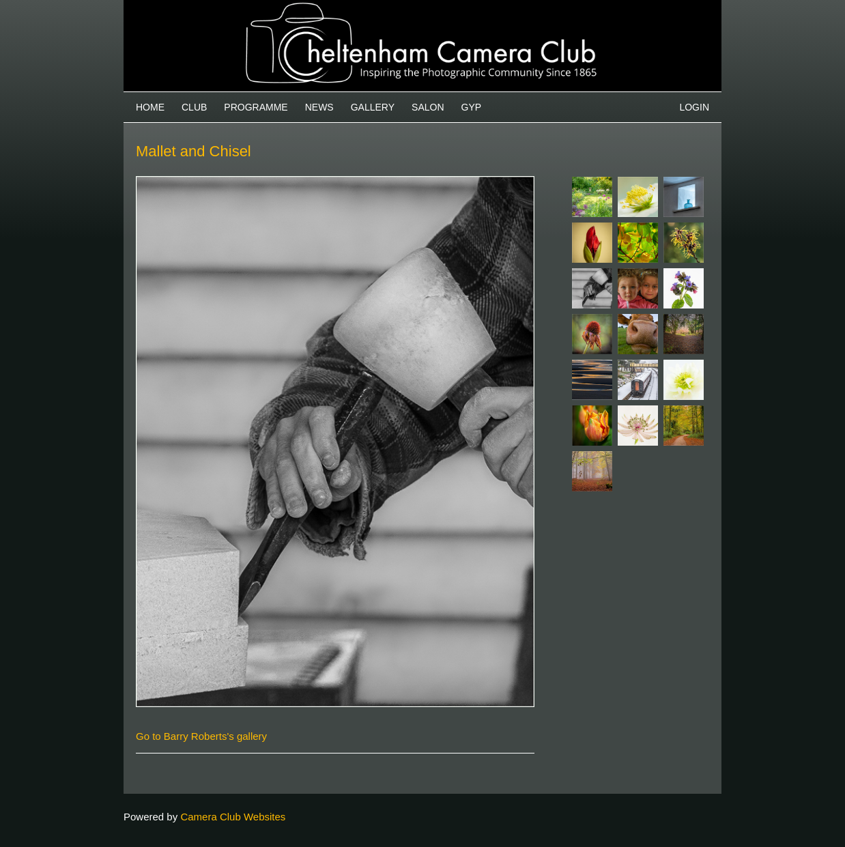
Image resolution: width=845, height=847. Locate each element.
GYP (471, 107)
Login (694, 107)
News (319, 107)
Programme (255, 107)
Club (194, 107)
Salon (428, 107)
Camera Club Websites (232, 816)
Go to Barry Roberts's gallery (201, 736)
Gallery (373, 107)
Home (150, 107)
